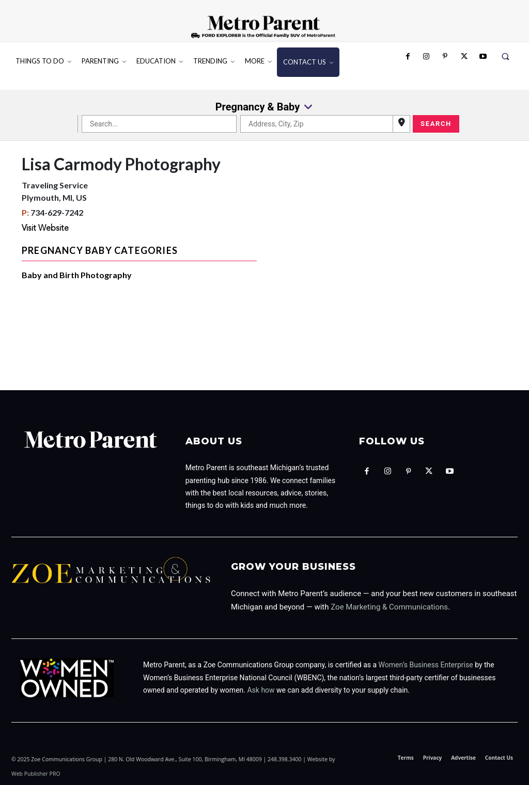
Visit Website (45, 229)
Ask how (260, 690)
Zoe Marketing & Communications (389, 607)
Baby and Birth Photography (77, 275)
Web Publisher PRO (35, 773)
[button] (505, 56)
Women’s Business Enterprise (426, 665)
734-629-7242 (56, 212)
